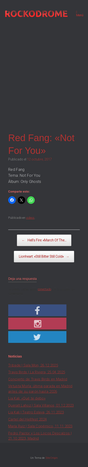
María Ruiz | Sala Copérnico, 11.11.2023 (40, 426)
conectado (44, 289)
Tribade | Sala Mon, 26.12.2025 (33, 365)
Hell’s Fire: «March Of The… (44, 240)
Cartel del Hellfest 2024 (27, 419)
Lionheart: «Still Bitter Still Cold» (44, 256)
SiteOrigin (52, 457)
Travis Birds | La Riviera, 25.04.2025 (36, 372)
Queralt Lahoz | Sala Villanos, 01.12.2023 (41, 405)
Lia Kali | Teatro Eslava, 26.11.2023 (36, 412)
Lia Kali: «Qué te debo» (27, 398)
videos (30, 217)
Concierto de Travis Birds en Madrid (37, 379)
